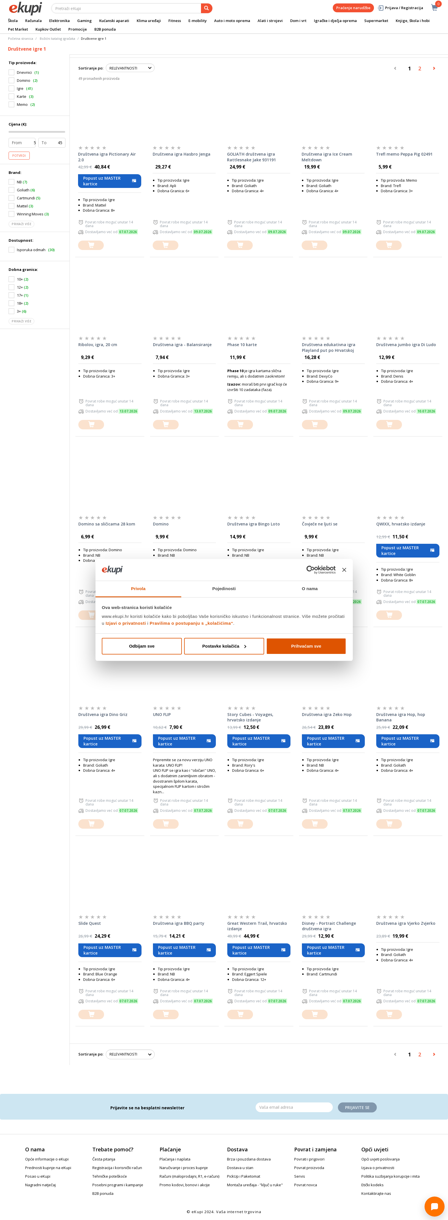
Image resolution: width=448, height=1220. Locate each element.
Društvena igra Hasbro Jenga (181, 154)
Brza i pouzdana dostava (249, 1159)
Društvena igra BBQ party (178, 923)
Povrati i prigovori (309, 1159)
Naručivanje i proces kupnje (184, 1167)
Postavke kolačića (224, 646)
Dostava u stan (240, 1167)
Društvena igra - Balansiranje (182, 344)
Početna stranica (20, 38)
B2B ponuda (105, 29)
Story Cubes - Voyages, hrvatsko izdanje (250, 717)
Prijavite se (357, 1107)
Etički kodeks (372, 1184)
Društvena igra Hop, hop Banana (400, 717)
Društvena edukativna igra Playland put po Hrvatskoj (328, 347)
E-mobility (197, 20)
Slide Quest (89, 923)
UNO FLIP (162, 714)
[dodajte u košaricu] (91, 245)
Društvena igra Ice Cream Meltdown (327, 156)
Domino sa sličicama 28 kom (106, 524)
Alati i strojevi (270, 20)
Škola (13, 20)
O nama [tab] (310, 588)
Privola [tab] (138, 588)
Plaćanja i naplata (175, 1159)
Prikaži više (21, 224)
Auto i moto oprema (232, 20)
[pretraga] (206, 8)
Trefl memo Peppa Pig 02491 (404, 154)
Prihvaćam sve (306, 646)
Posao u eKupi (37, 1176)
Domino (161, 524)
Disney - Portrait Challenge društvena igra (329, 926)
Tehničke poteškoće (109, 1176)
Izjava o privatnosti (377, 1167)
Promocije (77, 29)
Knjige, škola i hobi (413, 20)
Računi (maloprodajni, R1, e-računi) (189, 1176)
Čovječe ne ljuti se (319, 524)
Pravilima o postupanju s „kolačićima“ (191, 623)
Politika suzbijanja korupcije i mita (390, 1176)
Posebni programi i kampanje (117, 1184)
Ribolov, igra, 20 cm (97, 344)
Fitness (174, 20)
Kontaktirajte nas (376, 1193)
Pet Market (18, 29)
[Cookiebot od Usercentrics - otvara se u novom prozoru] (311, 570)
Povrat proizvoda (309, 1167)
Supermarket (376, 20)
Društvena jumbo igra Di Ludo (406, 344)
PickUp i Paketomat (243, 1176)
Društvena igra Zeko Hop (327, 714)
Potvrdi (19, 156)
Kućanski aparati (114, 20)
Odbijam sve (141, 646)
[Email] (294, 1107)
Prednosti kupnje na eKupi (48, 1167)
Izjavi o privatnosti (126, 623)
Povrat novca (305, 1184)
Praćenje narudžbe (353, 7)
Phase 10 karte (242, 344)
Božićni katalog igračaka (57, 38)
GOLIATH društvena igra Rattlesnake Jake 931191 (251, 156)
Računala (33, 20)
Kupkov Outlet (48, 29)
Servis (299, 1176)
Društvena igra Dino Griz (103, 714)
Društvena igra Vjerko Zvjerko (405, 923)
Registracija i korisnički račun (117, 1167)
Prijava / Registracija (400, 8)
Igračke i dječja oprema (335, 20)
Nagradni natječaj (40, 1184)
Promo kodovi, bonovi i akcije (185, 1184)
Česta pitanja (103, 1159)
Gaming (84, 20)
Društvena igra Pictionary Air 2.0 (107, 156)
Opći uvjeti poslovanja (380, 1159)
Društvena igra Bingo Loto (253, 524)
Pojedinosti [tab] (224, 588)
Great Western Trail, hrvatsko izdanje (257, 926)
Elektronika (59, 20)
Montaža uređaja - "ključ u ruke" (255, 1184)
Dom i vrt (298, 20)
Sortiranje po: (90, 68)
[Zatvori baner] (344, 570)
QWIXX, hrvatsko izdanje (400, 524)
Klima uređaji (149, 20)
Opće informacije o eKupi (47, 1159)
